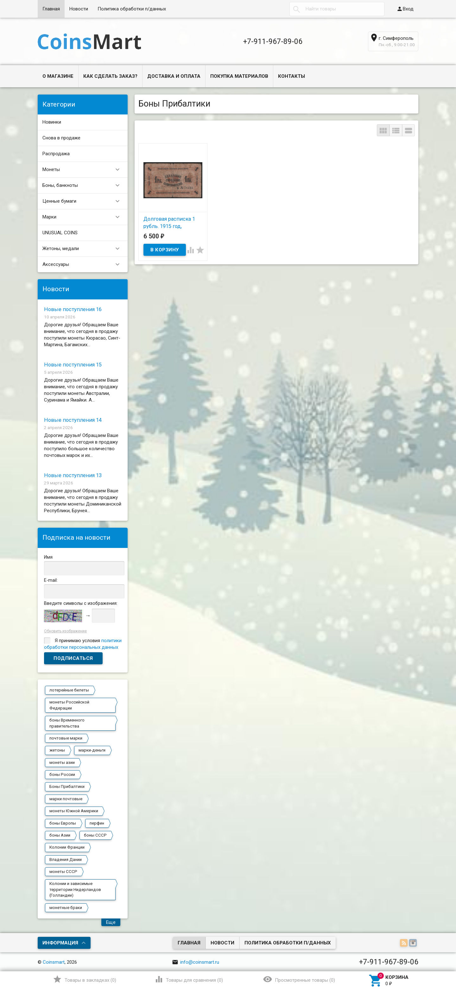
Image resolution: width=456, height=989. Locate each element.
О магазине (57, 76)
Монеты (83, 169)
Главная (51, 9)
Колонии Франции (67, 847)
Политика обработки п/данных (132, 9)
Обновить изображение (65, 631)
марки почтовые (65, 798)
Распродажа (56, 154)
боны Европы (62, 823)
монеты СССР (63, 871)
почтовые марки (65, 738)
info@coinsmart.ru (195, 962)
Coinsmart (54, 962)
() (84, 979)
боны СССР (95, 835)
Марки (83, 217)
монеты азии (62, 762)
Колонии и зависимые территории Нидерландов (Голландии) (75, 889)
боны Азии (59, 835)
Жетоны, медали (83, 248)
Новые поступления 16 (73, 309)
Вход (405, 9)
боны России (62, 774)
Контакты (291, 76)
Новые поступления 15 (73, 365)
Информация (60, 943)
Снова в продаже (61, 138)
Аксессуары (83, 264)
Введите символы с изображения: (80, 603)
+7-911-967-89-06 (272, 41)
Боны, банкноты (83, 185)
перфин (97, 823)
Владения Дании (65, 859)
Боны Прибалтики (67, 786)
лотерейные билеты (69, 690)
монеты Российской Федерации (69, 705)
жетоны (57, 750)
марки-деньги (92, 750)
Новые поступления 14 (73, 420)
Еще (111, 922)
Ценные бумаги (83, 201)
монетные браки (65, 907)
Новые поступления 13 (73, 475)
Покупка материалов (239, 76)
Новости (78, 9)
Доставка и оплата (173, 76)
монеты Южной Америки (73, 810)
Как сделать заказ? (110, 76)
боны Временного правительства (67, 723)
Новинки (51, 122)
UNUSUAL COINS (60, 233)
